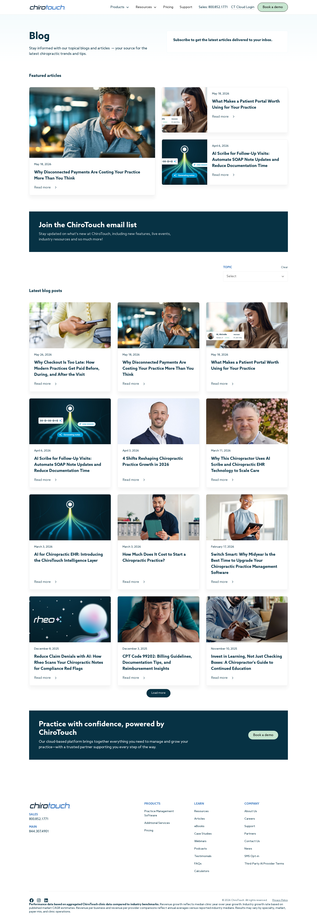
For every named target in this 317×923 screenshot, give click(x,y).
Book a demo (273, 7)
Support (186, 7)
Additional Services (157, 823)
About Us (250, 811)
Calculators (201, 871)
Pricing (168, 7)
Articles (199, 819)
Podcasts (200, 849)
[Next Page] (158, 693)
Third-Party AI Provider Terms (264, 864)
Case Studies (203, 834)
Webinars (200, 841)
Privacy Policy (280, 900)
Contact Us (252, 841)
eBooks (199, 826)
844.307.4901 (39, 831)
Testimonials (202, 856)
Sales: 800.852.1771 (213, 7)
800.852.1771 (39, 819)
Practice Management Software (159, 813)
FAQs (198, 864)
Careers (249, 819)
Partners (250, 834)
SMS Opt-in (251, 856)
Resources (201, 811)
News (248, 849)
